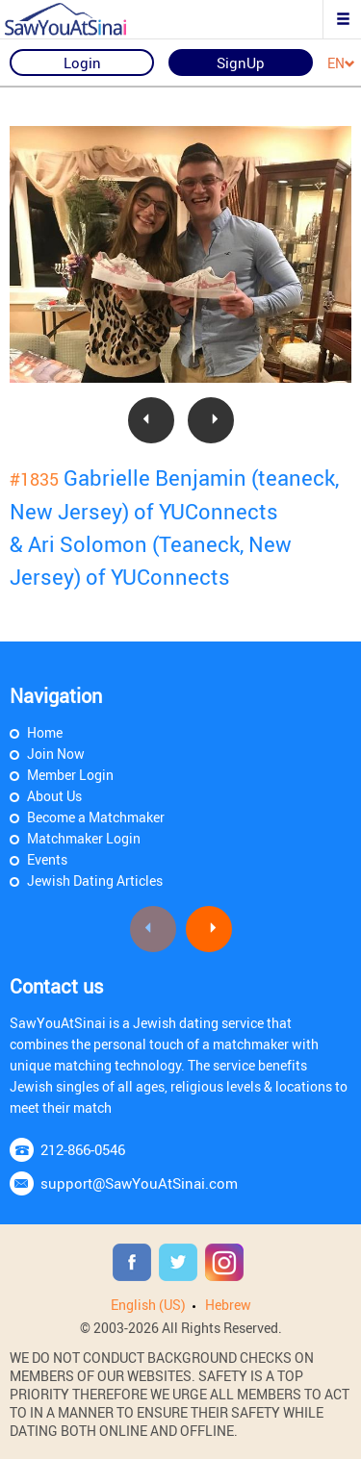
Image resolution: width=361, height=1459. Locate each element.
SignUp (241, 62)
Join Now (56, 753)
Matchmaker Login (84, 838)
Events (47, 859)
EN (341, 64)
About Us (54, 796)
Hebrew (228, 1304)
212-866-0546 (82, 1149)
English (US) (148, 1304)
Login (82, 62)
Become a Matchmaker (96, 817)
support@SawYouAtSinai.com (139, 1183)
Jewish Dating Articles (95, 880)
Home (45, 732)
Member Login (70, 775)
